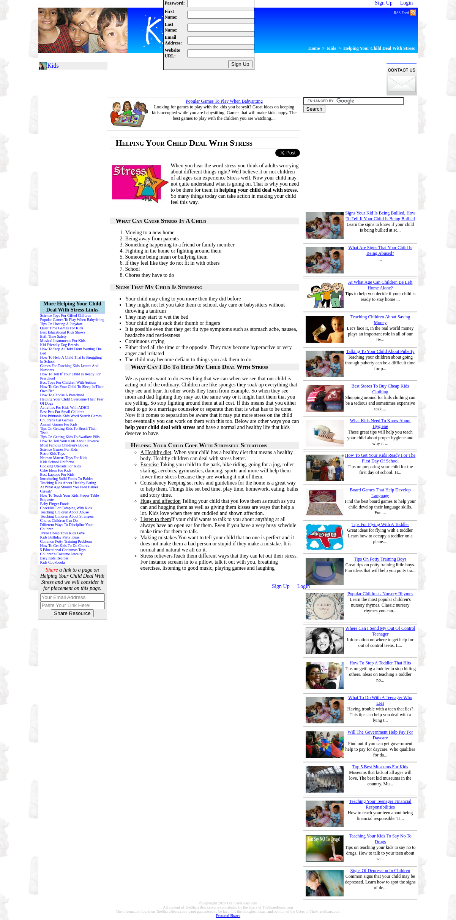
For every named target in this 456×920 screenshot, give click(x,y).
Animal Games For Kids (58, 424)
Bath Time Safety (53, 336)
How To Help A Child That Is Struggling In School (71, 359)
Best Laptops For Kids (57, 474)
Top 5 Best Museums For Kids (380, 766)
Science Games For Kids (59, 449)
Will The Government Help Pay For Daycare (380, 734)
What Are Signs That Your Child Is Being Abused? (380, 250)
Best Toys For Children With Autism (68, 382)
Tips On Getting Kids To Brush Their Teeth (68, 430)
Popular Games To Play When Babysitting (224, 101)
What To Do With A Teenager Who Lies (380, 700)
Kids (331, 48)
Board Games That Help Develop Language (380, 492)
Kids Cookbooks (53, 562)
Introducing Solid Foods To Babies (66, 479)
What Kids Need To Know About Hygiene (380, 423)
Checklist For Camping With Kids (66, 508)
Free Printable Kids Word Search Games (71, 416)
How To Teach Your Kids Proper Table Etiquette (69, 497)
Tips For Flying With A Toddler (380, 524)
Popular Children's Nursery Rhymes (380, 593)
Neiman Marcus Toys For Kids (63, 458)
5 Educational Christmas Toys (63, 550)
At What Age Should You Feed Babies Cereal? (69, 489)
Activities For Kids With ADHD (64, 407)
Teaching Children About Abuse (64, 512)
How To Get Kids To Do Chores (64, 545)
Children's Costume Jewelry (61, 554)
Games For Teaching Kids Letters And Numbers (69, 368)
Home (314, 48)
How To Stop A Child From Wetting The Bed (71, 351)
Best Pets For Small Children (62, 412)
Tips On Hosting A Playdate (61, 324)
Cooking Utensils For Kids (60, 466)
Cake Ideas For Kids (55, 470)
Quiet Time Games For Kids (61, 328)
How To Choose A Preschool (62, 395)
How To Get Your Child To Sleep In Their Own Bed (72, 389)
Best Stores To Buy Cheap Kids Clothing (380, 388)
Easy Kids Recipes (54, 558)
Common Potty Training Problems (66, 541)
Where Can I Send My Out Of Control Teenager (380, 631)
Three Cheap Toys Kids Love (62, 533)
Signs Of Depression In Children (380, 870)
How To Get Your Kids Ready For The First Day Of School (380, 458)
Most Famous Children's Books (64, 445)
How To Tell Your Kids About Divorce (69, 441)
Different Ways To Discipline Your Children (66, 527)
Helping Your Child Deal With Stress (379, 48)
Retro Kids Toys (52, 453)
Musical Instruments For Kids (63, 340)
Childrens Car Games (56, 420)
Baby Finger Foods (54, 504)
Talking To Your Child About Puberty (380, 351)
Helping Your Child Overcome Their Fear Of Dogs (72, 401)
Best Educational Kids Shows (62, 332)
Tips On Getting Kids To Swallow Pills (70, 437)
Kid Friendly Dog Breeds (59, 345)
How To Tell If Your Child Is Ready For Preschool (70, 376)
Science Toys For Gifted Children (66, 315)
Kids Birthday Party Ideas (60, 537)
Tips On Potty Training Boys (380, 559)
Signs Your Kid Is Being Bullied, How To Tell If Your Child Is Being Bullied (380, 215)
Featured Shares (228, 916)
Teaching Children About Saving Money (380, 319)
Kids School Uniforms (57, 462)
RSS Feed (405, 12)
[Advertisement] (245, 79)
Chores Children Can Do (59, 520)
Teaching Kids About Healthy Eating (68, 483)
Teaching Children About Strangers (67, 516)
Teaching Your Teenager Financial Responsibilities (380, 804)
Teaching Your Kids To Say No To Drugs (380, 838)
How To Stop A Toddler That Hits (380, 663)
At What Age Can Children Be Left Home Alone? (380, 285)
